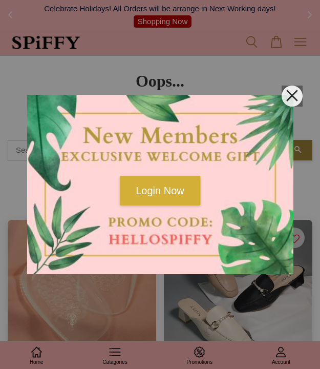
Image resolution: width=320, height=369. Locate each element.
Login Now (160, 190)
